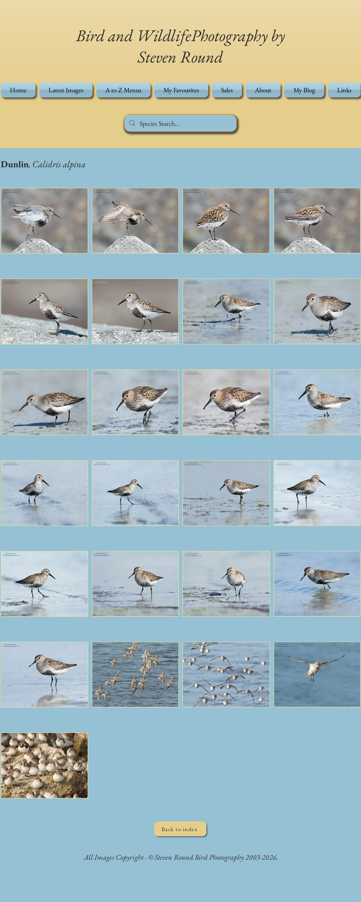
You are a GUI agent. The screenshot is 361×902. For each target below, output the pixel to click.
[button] (123, 89)
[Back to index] (180, 829)
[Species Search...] (180, 123)
